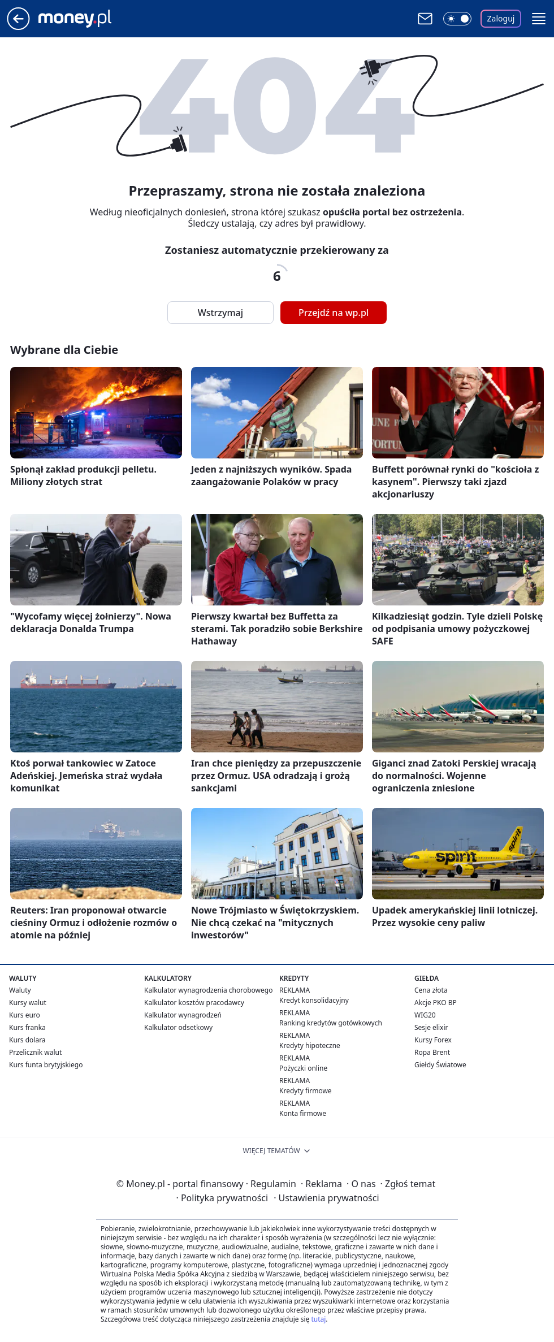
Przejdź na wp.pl (333, 312)
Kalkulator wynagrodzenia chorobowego (208, 990)
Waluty (20, 990)
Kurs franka (27, 1027)
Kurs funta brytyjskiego (46, 1065)
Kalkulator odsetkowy (178, 1027)
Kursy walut (27, 1002)
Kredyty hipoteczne (309, 1045)
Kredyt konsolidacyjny (314, 1000)
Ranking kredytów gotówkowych (330, 1023)
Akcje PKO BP (435, 1002)
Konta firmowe (302, 1113)
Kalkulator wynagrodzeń (183, 1015)
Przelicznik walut (35, 1052)
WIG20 (425, 1015)
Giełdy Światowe (440, 1065)
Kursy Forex (433, 1040)
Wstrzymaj (220, 312)
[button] (539, 19)
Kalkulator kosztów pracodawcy (194, 1002)
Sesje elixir (431, 1027)
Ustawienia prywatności (326, 1198)
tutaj (318, 1319)
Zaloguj (501, 18)
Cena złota (431, 990)
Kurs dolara (27, 1040)
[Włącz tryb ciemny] (457, 18)
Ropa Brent (432, 1052)
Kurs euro (24, 1015)
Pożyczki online (303, 1068)
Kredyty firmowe (305, 1091)
